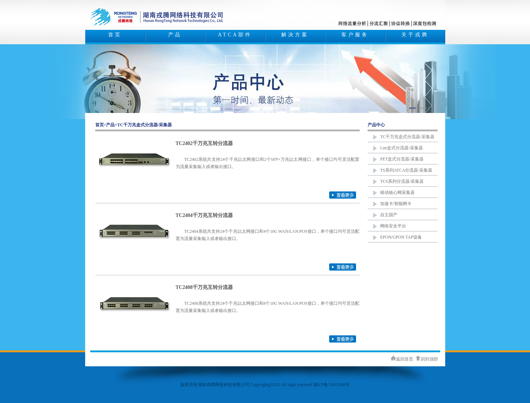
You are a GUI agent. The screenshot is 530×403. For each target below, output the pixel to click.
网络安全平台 (393, 225)
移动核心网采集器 (397, 192)
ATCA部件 (235, 34)
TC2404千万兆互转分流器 (204, 215)
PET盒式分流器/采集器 (402, 159)
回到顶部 (426, 359)
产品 (175, 34)
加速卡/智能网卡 (395, 203)
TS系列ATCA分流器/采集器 (406, 170)
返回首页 (402, 359)
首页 (115, 34)
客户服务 (355, 34)
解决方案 (295, 34)
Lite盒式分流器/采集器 (401, 147)
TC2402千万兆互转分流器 (204, 143)
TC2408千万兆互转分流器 (204, 287)
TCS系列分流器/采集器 (402, 181)
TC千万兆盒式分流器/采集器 (144, 124)
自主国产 (388, 214)
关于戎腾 (415, 34)
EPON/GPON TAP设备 (401, 237)
